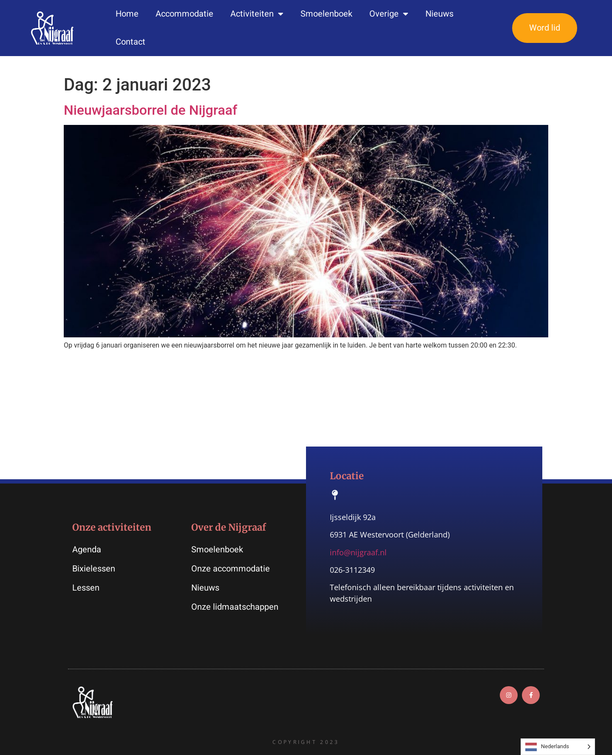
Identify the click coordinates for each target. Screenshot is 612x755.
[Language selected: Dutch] (558, 746)
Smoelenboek (326, 14)
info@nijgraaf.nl (358, 552)
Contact (130, 42)
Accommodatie (184, 14)
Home (127, 14)
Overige (388, 14)
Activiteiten (256, 14)
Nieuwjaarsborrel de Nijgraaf (150, 110)
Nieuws (439, 14)
